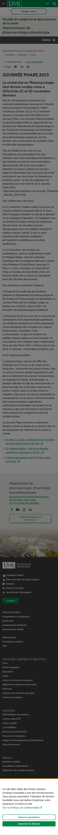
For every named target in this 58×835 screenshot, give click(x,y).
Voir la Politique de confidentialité (20, 807)
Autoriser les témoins (29, 824)
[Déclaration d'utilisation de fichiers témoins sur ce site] (29, 807)
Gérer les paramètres (29, 817)
